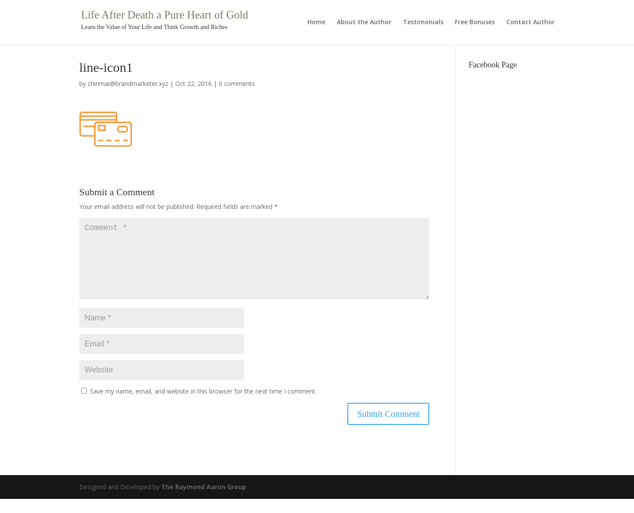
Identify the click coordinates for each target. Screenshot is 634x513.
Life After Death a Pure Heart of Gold (164, 15)
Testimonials (423, 22)
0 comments (237, 83)
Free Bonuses (475, 22)
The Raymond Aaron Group (203, 501)
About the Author (364, 22)
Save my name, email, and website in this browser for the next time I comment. (203, 405)
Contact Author (530, 22)
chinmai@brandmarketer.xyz (128, 83)
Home (316, 22)
